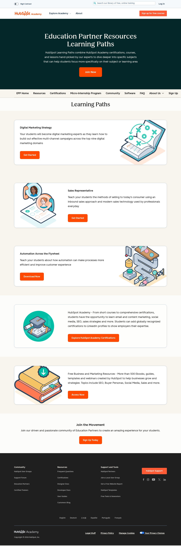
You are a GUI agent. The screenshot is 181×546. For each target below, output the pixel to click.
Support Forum (20, 478)
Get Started (30, 155)
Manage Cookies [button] (127, 533)
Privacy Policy (107, 533)
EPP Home (22, 93)
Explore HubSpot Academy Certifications (93, 338)
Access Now (78, 394)
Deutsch (73, 518)
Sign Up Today (90, 440)
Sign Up (173, 93)
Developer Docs (63, 490)
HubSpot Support (154, 471)
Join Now (90, 72)
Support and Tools (109, 467)
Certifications (58, 93)
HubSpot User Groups (23, 472)
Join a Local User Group (110, 478)
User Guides (62, 496)
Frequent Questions (65, 472)
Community (113, 93)
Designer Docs (63, 484)
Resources (39, 93)
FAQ (142, 93)
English (62, 518)
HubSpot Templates (109, 490)
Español (94, 518)
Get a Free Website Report (111, 484)
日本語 (83, 518)
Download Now (32, 276)
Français (118, 518)
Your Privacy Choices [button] (152, 533)
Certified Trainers (21, 490)
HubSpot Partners (108, 472)
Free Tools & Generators (110, 496)
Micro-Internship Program (85, 93)
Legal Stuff (90, 533)
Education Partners (22, 484)
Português (106, 518)
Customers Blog (63, 503)
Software (130, 93)
